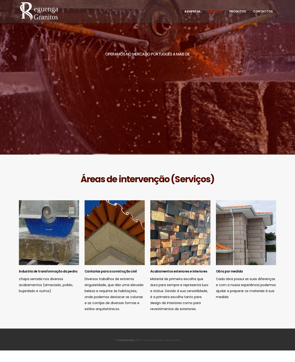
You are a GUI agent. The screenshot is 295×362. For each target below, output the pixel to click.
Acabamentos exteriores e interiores (178, 271)
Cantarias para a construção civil (111, 271)
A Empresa (192, 11)
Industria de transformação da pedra (48, 271)
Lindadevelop (125, 340)
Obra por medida (229, 271)
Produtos (237, 11)
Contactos (263, 11)
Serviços (214, 11)
